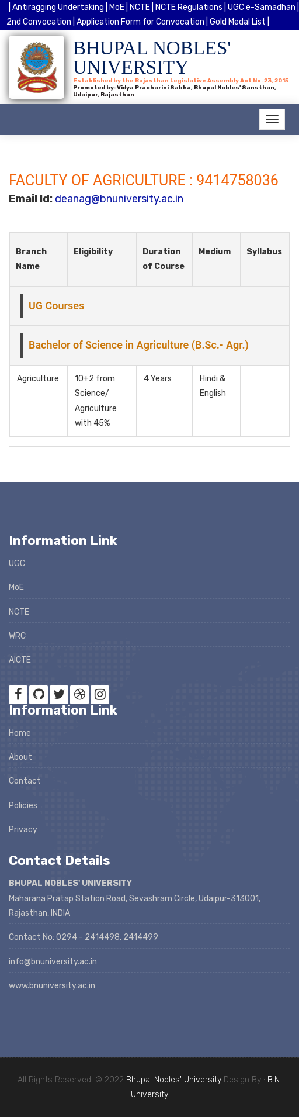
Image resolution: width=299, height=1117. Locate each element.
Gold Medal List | (239, 22)
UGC (17, 563)
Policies (23, 806)
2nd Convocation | (41, 22)
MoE (16, 587)
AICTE (20, 660)
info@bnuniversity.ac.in (53, 962)
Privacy (23, 830)
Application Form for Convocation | (142, 22)
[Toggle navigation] (272, 119)
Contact (25, 781)
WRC (17, 636)
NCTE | (142, 7)
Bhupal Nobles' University (173, 1080)
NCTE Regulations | (190, 7)
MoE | (119, 7)
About (20, 757)
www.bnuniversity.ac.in (52, 986)
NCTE (19, 612)
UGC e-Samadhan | (263, 7)
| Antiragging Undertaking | (59, 7)
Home (20, 733)
